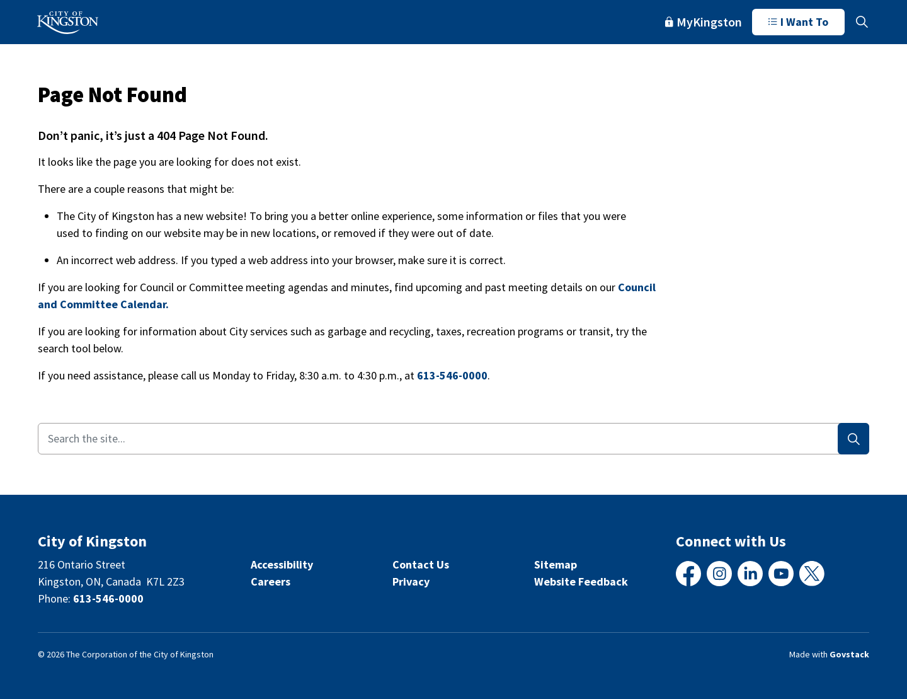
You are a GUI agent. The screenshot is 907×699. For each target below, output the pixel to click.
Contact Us (420, 564)
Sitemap (555, 564)
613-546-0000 (452, 375)
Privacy (411, 581)
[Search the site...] (453, 438)
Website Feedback (581, 581)
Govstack (849, 654)
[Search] (853, 438)
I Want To (798, 22)
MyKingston (703, 22)
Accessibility (282, 564)
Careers (270, 581)
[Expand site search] (862, 22)
